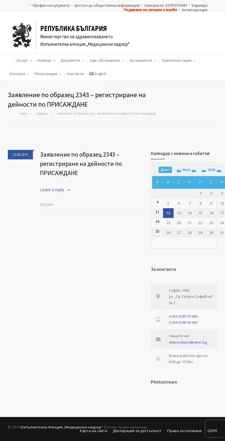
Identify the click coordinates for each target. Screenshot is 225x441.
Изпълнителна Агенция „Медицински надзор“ (61, 427)
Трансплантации (177, 60)
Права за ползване (184, 430)
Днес (165, 170)
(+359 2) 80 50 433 (183, 322)
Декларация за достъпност (137, 430)
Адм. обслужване (105, 60)
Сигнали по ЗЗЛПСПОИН (165, 5)
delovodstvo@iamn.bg (188, 342)
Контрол (17, 73)
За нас (22, 60)
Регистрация (46, 73)
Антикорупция (194, 9)
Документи (70, 60)
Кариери (199, 5)
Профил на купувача (51, 5)
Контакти (75, 73)
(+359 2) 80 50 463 (183, 316)
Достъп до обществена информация (107, 5)
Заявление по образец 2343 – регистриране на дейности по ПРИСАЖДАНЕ (81, 163)
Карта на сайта (93, 430)
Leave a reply (52, 189)
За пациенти (140, 60)
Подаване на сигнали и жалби (150, 9)
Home (23, 114)
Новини (44, 60)
